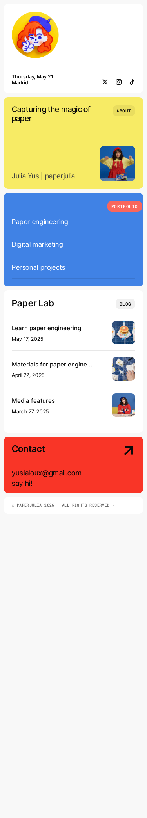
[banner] (123, 324)
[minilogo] (35, 15)
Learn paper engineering (46, 328)
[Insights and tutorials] (125, 304)
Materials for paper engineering (57, 364)
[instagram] (119, 82)
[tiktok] (132, 82)
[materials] (123, 360)
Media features (33, 400)
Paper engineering (40, 221)
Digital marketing (37, 244)
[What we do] (124, 206)
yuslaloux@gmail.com (47, 472)
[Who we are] (124, 110)
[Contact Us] (121, 465)
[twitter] (105, 82)
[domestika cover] (123, 397)
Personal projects (38, 267)
